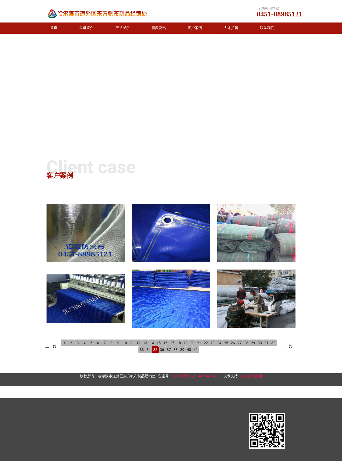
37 (169, 350)
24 (219, 343)
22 (206, 343)
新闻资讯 (158, 28)
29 (253, 343)
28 (246, 343)
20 (192, 343)
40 (189, 350)
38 (175, 350)
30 (260, 343)
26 (233, 343)
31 (266, 343)
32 (273, 343)
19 (186, 343)
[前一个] (4, 92)
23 (213, 343)
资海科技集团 (251, 376)
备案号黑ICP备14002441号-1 (196, 376)
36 (162, 350)
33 (142, 350)
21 (199, 343)
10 (125, 343)
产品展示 (122, 28)
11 (132, 343)
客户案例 (195, 28)
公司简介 (86, 28)
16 (165, 343)
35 (155, 350)
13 (145, 343)
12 (138, 343)
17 (172, 343)
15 (159, 343)
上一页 (50, 346)
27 (240, 343)
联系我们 (267, 28)
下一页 (286, 346)
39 (182, 350)
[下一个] (337, 92)
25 (226, 343)
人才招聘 (231, 28)
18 (179, 343)
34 (149, 350)
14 (152, 343)
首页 (53, 28)
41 (196, 350)
